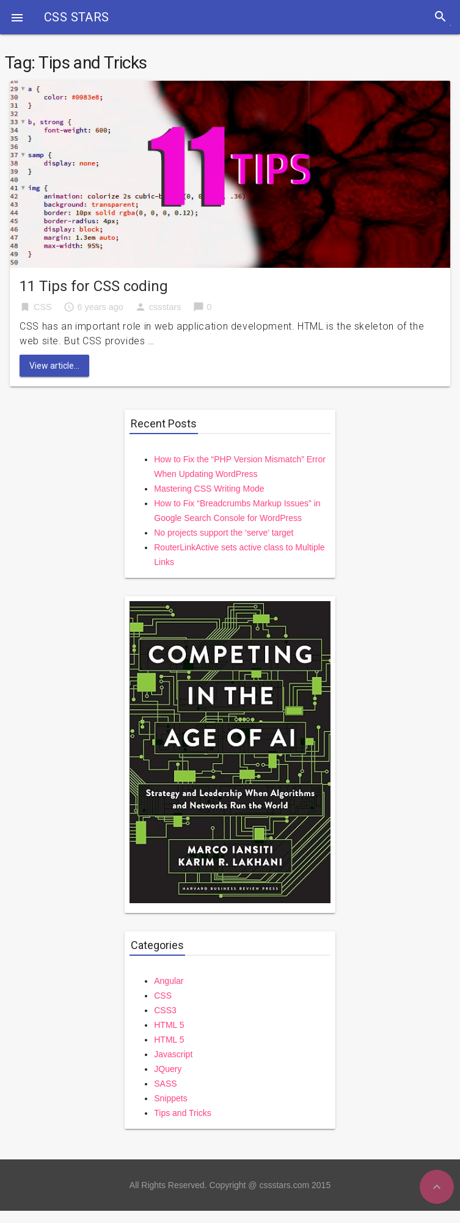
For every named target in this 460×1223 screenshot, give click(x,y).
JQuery (167, 1069)
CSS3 (165, 1010)
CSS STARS (76, 17)
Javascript (173, 1054)
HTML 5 (169, 1025)
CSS (43, 307)
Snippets (170, 1098)
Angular (168, 981)
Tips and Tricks (182, 1113)
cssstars (165, 307)
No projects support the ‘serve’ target (223, 533)
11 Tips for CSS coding (94, 286)
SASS (165, 1083)
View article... (54, 366)
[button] (17, 17)
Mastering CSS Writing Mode (209, 488)
